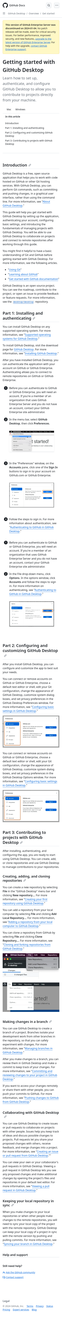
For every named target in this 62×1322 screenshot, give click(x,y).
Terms (30, 1306)
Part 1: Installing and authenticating (23, 315)
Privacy (40, 1306)
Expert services (21, 1309)
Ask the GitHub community (19, 1272)
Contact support (13, 1277)
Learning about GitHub (23, 274)
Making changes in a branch (27, 1021)
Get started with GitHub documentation (33, 279)
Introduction (17, 165)
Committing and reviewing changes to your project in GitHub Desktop (30, 1075)
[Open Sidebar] (4, 13)
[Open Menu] (56, 5)
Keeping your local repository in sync (28, 1203)
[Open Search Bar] (48, 5)
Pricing (6, 1309)
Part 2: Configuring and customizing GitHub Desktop (30, 650)
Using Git (15, 269)
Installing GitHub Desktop (41, 353)
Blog (34, 1309)
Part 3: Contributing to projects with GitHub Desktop (24, 837)
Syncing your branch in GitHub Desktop (28, 1244)
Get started (48, 13)
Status (49, 1306)
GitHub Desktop (16, 13)
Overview (34, 13)
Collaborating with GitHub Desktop (31, 1114)
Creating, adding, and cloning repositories (26, 878)
